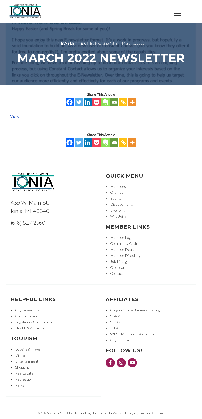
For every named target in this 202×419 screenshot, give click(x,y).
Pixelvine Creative (151, 413)
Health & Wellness (29, 328)
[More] (132, 102)
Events (115, 198)
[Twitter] (79, 102)
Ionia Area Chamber (25, 11)
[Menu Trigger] (177, 15)
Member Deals (122, 249)
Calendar (117, 267)
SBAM (115, 316)
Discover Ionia (121, 204)
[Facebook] (70, 102)
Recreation (24, 379)
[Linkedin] (88, 102)
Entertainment (26, 361)
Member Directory (125, 255)
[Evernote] (105, 102)
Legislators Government (34, 322)
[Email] (114, 102)
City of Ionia (119, 340)
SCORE (116, 322)
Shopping (22, 367)
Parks (19, 385)
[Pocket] (96, 102)
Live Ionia (117, 210)
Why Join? (118, 216)
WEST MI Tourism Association (133, 334)
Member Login (121, 237)
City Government (29, 310)
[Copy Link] (123, 102)
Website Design (124, 413)
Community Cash (123, 243)
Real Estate (24, 373)
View (14, 116)
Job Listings (119, 261)
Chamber (117, 192)
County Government (31, 316)
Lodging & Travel (28, 349)
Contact (116, 273)
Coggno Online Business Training (135, 310)
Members (118, 186)
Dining (20, 355)
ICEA (114, 328)
